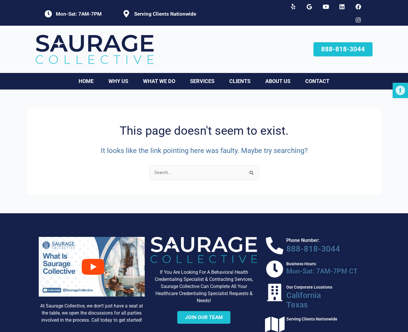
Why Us (118, 70)
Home (86, 70)
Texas (284, 282)
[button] (400, 90)
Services (202, 70)
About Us (277, 70)
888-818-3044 (299, 236)
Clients (240, 70)
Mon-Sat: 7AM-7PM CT (305, 257)
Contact (317, 70)
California (288, 276)
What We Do (159, 70)
